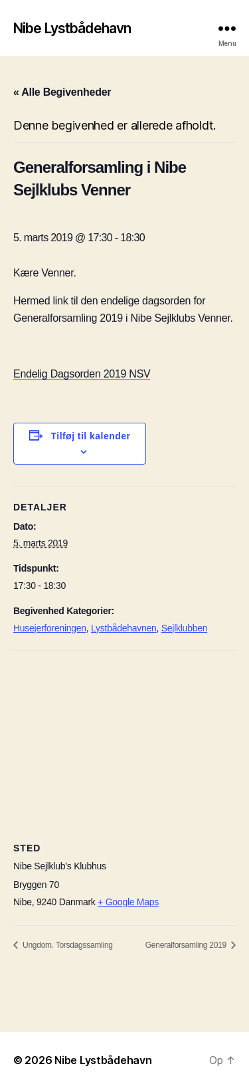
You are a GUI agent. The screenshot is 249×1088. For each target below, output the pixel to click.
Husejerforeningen (49, 628)
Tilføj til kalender (91, 436)
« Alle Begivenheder (62, 92)
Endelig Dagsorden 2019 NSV (81, 374)
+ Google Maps (128, 902)
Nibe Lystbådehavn (72, 28)
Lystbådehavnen (123, 628)
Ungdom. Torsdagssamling (67, 945)
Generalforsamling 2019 (186, 945)
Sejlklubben (184, 628)
